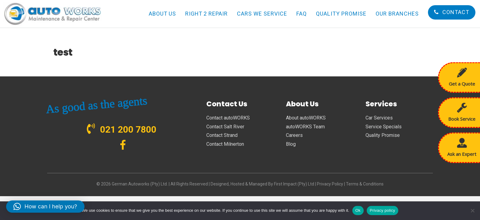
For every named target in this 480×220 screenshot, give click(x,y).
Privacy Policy (330, 184)
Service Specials (384, 127)
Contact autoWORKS (228, 118)
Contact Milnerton (225, 144)
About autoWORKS (306, 118)
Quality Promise (383, 135)
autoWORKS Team (305, 127)
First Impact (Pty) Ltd (294, 184)
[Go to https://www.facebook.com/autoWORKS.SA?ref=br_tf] (123, 146)
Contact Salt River (225, 127)
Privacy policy (382, 210)
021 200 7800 (128, 129)
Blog (291, 144)
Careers (294, 135)
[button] (45, 206)
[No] (472, 210)
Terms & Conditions (365, 184)
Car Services (379, 118)
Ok (358, 210)
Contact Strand (222, 135)
